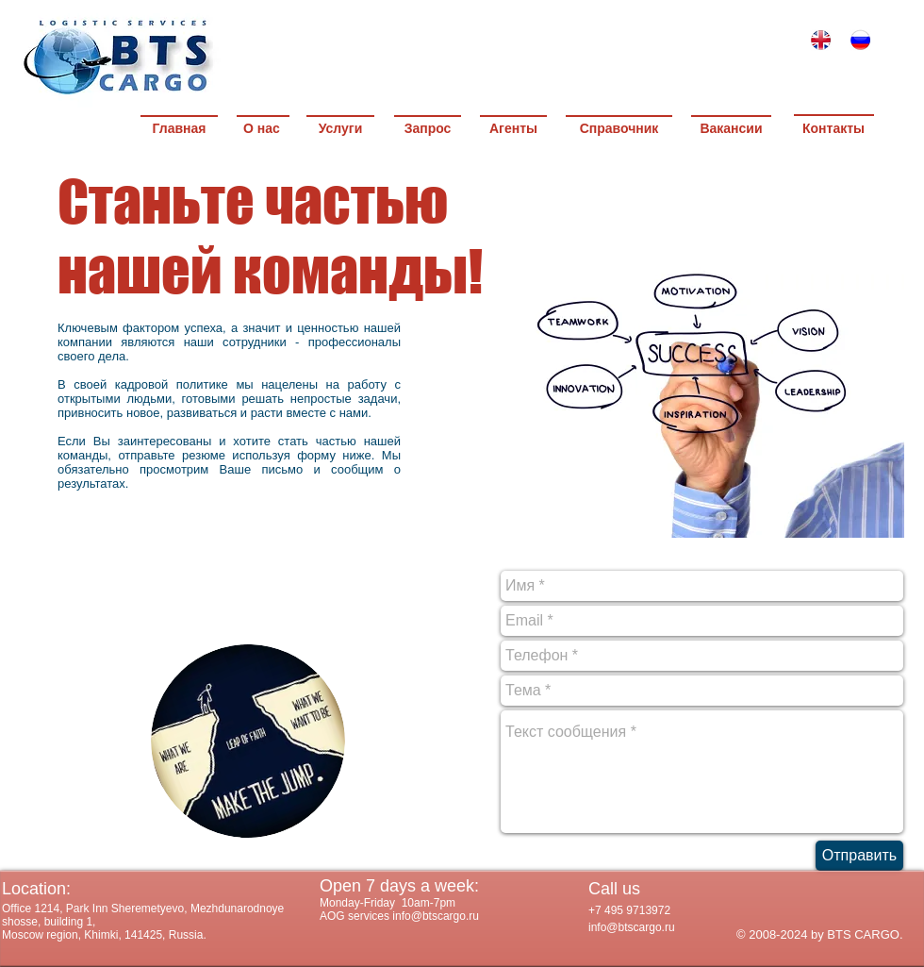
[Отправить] (859, 856)
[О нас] (261, 129)
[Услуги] (340, 129)
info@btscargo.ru (631, 927)
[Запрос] (427, 129)
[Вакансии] (731, 129)
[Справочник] (619, 129)
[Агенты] (513, 129)
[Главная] (179, 129)
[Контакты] (833, 129)
